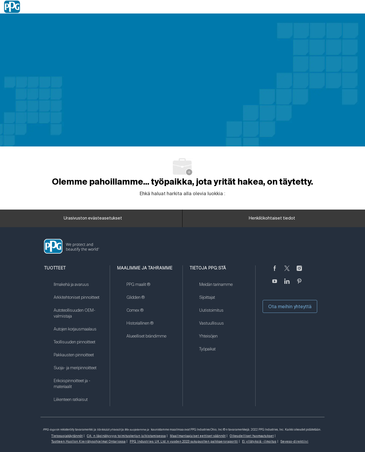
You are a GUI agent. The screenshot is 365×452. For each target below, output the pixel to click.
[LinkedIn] (287, 284)
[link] (78, 288)
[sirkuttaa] (287, 271)
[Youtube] (274, 284)
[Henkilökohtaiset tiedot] (272, 218)
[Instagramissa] (299, 271)
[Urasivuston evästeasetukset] (93, 218)
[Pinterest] (299, 284)
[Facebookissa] (274, 271)
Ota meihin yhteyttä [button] (290, 306)
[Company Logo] (12, 7)
